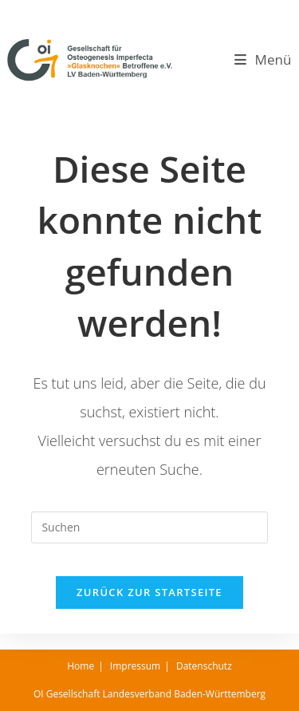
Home (80, 666)
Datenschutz (204, 666)
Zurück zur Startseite (149, 592)
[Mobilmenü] (263, 59)
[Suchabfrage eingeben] (149, 527)
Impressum (135, 666)
